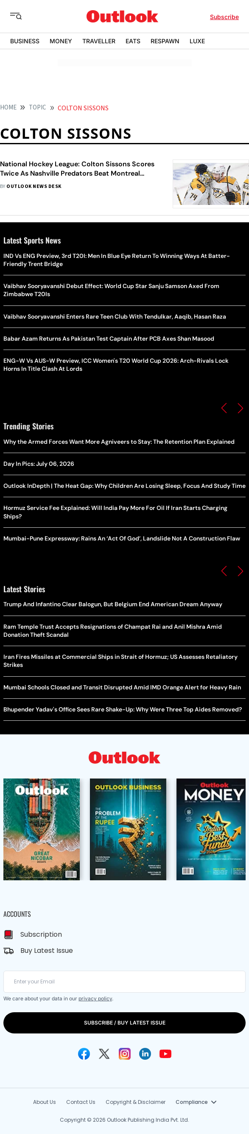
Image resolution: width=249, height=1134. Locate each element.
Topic (37, 107)
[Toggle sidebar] (22, 16)
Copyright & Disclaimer (135, 1102)
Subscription (41, 934)
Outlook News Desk (33, 186)
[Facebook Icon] (84, 1054)
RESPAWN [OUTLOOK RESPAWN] (165, 41)
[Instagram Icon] (124, 1054)
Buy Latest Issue (46, 950)
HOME (8, 107)
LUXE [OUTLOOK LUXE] (197, 41)
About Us (44, 1102)
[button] (224, 408)
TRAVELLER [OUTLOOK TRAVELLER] (98, 41)
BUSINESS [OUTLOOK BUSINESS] (24, 41)
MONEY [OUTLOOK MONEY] (61, 41)
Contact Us (80, 1102)
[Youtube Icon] (165, 1054)
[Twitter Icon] (104, 1054)
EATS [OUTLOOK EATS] (133, 41)
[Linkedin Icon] (145, 1054)
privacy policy (95, 998)
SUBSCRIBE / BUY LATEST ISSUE (124, 1022)
